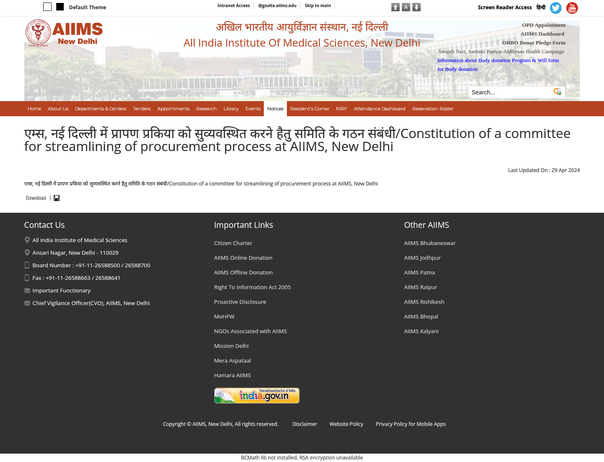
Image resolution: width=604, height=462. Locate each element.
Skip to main (318, 5)
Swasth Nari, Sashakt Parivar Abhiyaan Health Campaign (501, 51)
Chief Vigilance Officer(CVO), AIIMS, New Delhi (91, 303)
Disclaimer (304, 424)
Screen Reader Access (505, 7)
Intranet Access (234, 5)
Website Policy (346, 424)
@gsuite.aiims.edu (277, 5)
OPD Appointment (544, 25)
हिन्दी (540, 7)
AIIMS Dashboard (542, 34)
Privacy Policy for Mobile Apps (411, 424)
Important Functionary (62, 290)
